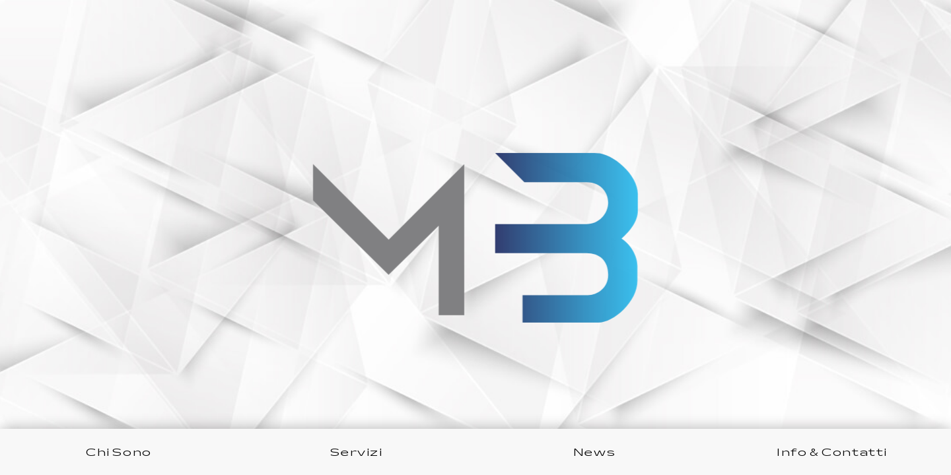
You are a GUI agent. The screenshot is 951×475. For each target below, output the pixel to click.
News (594, 451)
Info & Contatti (832, 451)
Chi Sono (119, 451)
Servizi (356, 451)
